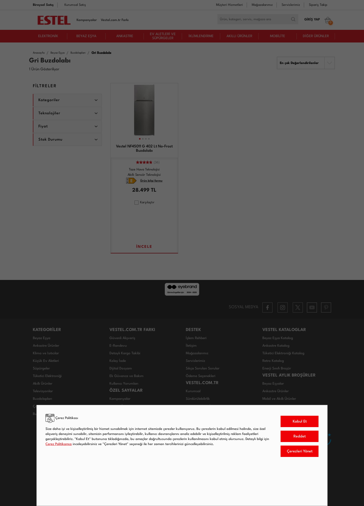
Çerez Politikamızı (59, 444)
